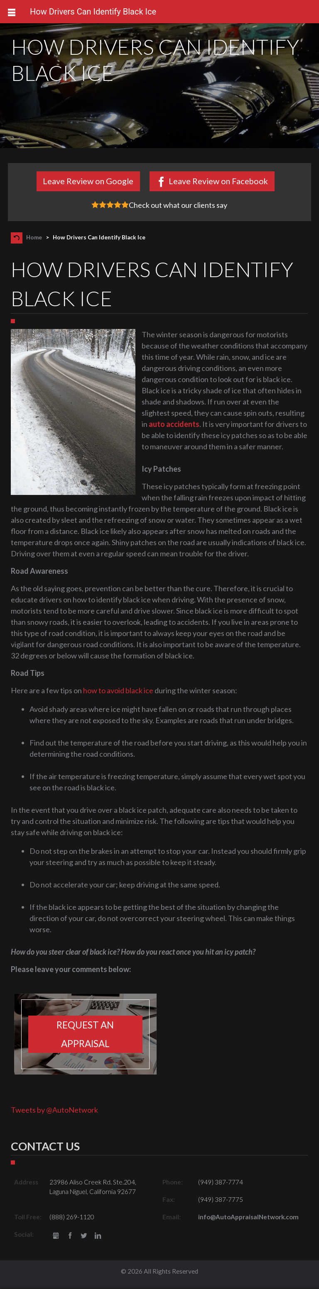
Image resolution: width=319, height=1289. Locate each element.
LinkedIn (97, 1236)
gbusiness (55, 1236)
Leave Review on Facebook (218, 181)
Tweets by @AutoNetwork (54, 1109)
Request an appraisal (85, 1034)
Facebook (70, 1236)
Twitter (84, 1236)
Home (34, 237)
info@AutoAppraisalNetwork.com (248, 1217)
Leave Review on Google (88, 181)
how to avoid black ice (118, 690)
